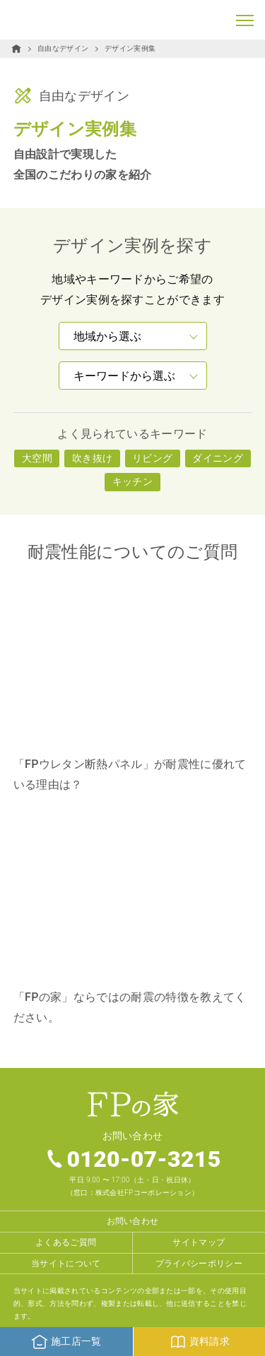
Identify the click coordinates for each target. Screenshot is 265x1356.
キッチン (132, 481)
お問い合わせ (133, 1221)
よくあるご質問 (65, 1242)
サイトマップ (198, 1242)
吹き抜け (92, 458)
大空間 (37, 458)
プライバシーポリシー (198, 1263)
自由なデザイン (62, 48)
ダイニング (217, 458)
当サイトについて (66, 1263)
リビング (152, 458)
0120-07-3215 (143, 1159)
